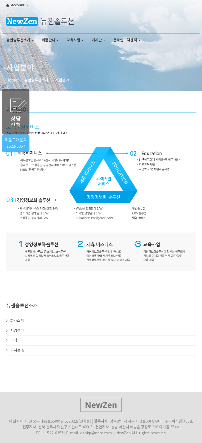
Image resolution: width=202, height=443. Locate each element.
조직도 (13, 340)
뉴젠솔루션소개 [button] (20, 40)
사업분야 (15, 331)
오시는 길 (15, 350)
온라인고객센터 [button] (126, 40)
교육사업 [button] (75, 40)
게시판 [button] (98, 40)
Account (17, 5)
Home (11, 80)
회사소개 (15, 321)
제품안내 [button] (50, 40)
